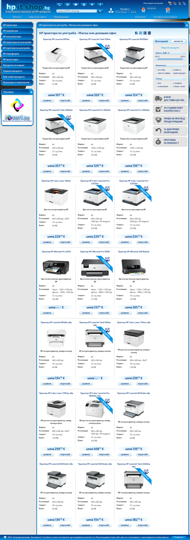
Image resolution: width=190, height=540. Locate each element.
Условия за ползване (165, 17)
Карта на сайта (37, 17)
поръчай (65, 100)
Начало (17, 17)
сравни (47, 100)
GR (184, 3)
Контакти (140, 17)
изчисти (178, 41)
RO (179, 3)
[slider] (156, 59)
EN (174, 3)
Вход (133, 12)
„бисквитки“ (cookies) (40, 537)
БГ (170, 3)
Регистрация (121, 12)
